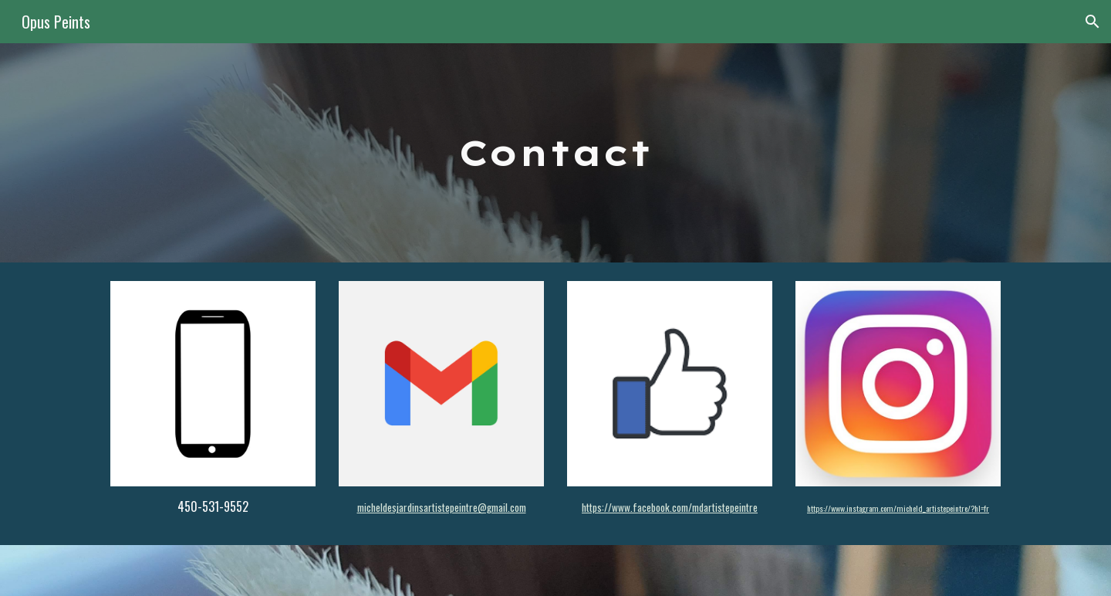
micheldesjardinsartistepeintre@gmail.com (441, 507)
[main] (555, 153)
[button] (1092, 21)
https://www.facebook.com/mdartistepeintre (670, 507)
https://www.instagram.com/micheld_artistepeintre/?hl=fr (898, 508)
